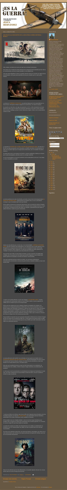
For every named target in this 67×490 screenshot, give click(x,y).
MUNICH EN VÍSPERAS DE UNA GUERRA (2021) (14, 359)
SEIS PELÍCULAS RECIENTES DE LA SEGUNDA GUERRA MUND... (56, 157)
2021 (51, 161)
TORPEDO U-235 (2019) (15, 103)
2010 (51, 182)
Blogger (50, 487)
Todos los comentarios (55, 146)
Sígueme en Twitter (53, 120)
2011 (51, 180)
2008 (51, 185)
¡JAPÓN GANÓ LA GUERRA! (55, 100)
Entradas (52, 143)
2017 (51, 169)
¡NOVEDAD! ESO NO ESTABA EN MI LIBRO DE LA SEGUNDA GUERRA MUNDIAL (56, 97)
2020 (51, 163)
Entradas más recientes (10, 479)
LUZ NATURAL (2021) (33, 299)
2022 (51, 152)
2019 (51, 165)
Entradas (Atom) (12, 481)
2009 (51, 183)
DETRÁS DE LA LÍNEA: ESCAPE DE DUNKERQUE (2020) (23, 146)
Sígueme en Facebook (53, 117)
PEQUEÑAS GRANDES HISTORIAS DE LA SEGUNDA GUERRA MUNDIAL (55, 103)
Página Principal (26, 479)
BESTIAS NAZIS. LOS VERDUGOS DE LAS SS (54, 106)
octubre (53, 154)
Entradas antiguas (40, 479)
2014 (51, 174)
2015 (51, 172)
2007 (51, 187)
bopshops (38, 487)
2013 (51, 176)
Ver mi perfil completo (53, 89)
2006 (51, 189)
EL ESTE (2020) (22, 415)
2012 (51, 178)
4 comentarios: (28, 474)
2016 (51, 171)
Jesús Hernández (54, 39)
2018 (51, 167)
